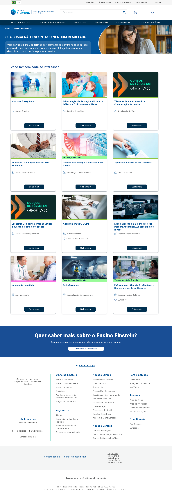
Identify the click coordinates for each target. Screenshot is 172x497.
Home (7, 29)
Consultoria (135, 380)
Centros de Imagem (102, 431)
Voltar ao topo (87, 365)
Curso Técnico (99, 383)
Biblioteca (60, 391)
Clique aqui (113, 454)
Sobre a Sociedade (65, 380)
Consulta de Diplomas (140, 408)
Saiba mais (34, 125)
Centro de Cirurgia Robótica (106, 438)
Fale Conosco (141, 2)
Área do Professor (123, 2)
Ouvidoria (157, 2)
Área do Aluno (105, 2)
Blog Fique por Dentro (66, 401)
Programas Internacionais (68, 432)
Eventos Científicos (102, 414)
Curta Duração (99, 406)
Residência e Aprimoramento (106, 395)
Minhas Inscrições (138, 411)
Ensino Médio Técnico (103, 380)
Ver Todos (134, 387)
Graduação (98, 387)
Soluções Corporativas (140, 383)
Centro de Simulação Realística (107, 434)
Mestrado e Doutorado (103, 402)
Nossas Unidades (64, 387)
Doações (90, 2)
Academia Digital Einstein (105, 418)
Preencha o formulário (86, 348)
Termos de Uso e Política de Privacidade (86, 478)
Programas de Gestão (103, 410)
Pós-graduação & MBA (103, 399)
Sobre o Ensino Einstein (67, 383)
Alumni (59, 415)
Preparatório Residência (104, 391)
